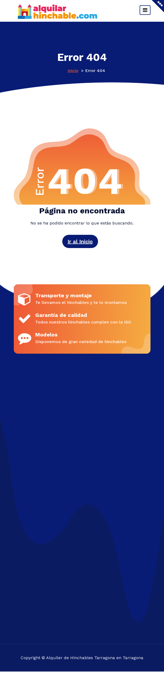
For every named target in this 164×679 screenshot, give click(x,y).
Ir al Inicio (80, 241)
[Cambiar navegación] (145, 10)
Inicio (73, 70)
